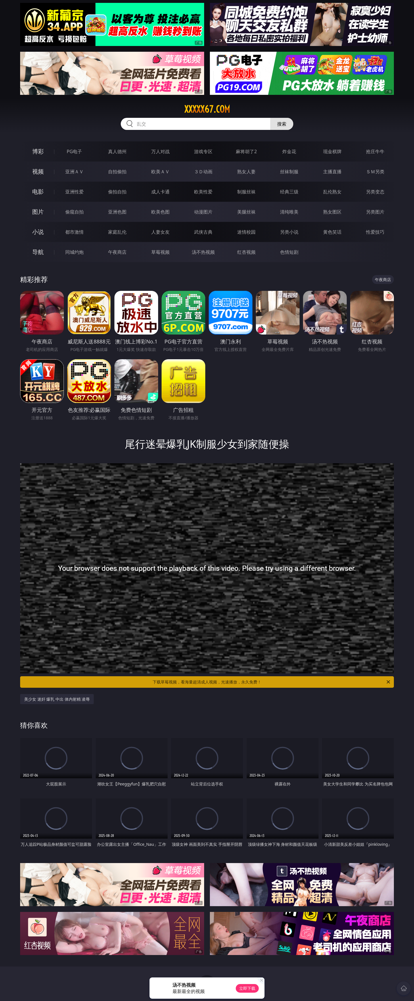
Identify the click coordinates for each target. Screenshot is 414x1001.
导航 (38, 252)
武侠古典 (203, 232)
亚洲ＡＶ (74, 171)
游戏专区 (203, 151)
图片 (38, 212)
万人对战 (160, 151)
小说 (38, 232)
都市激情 (74, 232)
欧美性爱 (203, 192)
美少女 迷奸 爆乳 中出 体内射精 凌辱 (57, 699)
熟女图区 (332, 212)
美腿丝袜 (246, 212)
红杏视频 (246, 252)
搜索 (281, 124)
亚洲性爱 (74, 192)
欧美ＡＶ (160, 171)
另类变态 (375, 192)
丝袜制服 (289, 171)
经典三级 (289, 192)
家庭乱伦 (117, 232)
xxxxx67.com (207, 109)
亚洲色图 (117, 212)
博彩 (38, 151)
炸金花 (289, 151)
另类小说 (289, 232)
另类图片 (375, 212)
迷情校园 (246, 232)
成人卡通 (160, 192)
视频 (38, 171)
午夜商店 (117, 252)
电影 (38, 191)
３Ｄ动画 (203, 171)
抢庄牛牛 (375, 151)
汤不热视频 (203, 252)
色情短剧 (289, 252)
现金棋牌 (332, 151)
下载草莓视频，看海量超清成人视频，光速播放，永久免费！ (272, 682)
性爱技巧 (375, 232)
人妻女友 (160, 232)
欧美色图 (160, 212)
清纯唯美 (289, 212)
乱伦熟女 (332, 192)
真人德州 (117, 151)
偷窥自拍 (74, 212)
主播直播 (332, 171)
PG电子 (74, 151)
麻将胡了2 (246, 151)
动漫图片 (203, 212)
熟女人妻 (246, 171)
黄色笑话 (332, 232)
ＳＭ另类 (375, 171)
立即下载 (247, 988)
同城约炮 (74, 252)
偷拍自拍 (117, 192)
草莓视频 (160, 252)
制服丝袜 (246, 192)
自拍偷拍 (117, 171)
